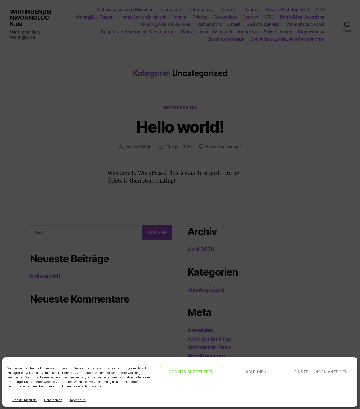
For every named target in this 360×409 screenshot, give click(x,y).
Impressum (78, 400)
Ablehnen (256, 371)
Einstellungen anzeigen (321, 371)
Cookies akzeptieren (191, 371)
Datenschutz (53, 400)
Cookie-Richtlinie (24, 400)
